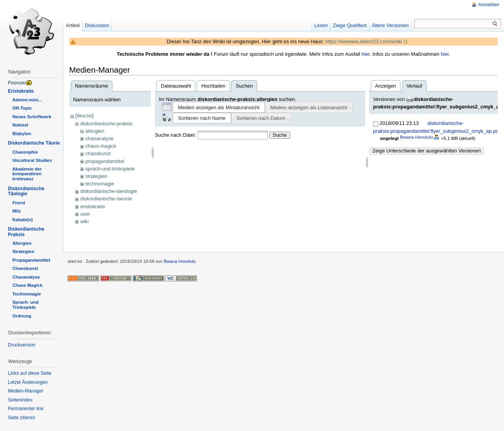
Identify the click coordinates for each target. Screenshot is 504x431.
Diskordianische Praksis (26, 231)
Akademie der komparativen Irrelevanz (27, 174)
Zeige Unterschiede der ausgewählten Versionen (426, 151)
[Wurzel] (84, 116)
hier (366, 54)
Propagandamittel (31, 260)
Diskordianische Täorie (34, 143)
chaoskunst (98, 153)
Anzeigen (385, 86)
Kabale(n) (22, 219)
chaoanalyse (99, 138)
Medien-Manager (26, 391)
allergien (94, 131)
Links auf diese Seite (30, 373)
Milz (16, 211)
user (85, 214)
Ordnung (21, 316)
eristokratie (92, 206)
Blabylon (21, 133)
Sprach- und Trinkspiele (25, 305)
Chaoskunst (25, 268)
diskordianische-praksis (106, 124)
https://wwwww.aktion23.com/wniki (363, 41)
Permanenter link (26, 408)
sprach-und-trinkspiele (110, 169)
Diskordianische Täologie (26, 191)
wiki (84, 221)
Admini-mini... (27, 99)
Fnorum (17, 83)
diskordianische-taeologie (108, 191)
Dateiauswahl (176, 86)
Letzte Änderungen (28, 382)
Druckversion (21, 345)
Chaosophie (25, 152)
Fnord (18, 202)
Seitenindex (20, 400)
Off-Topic (22, 108)
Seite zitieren (21, 417)
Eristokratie (21, 91)
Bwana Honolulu (416, 137)
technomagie (99, 184)
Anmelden (488, 4)
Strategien (23, 251)
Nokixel (20, 125)
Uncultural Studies (32, 160)
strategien (96, 176)
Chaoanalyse (26, 277)
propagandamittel (104, 161)
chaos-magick (100, 146)
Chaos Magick (27, 285)
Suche (279, 135)
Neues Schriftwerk (31, 116)
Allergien (21, 243)
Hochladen (213, 86)
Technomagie (26, 294)
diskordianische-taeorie (106, 199)
